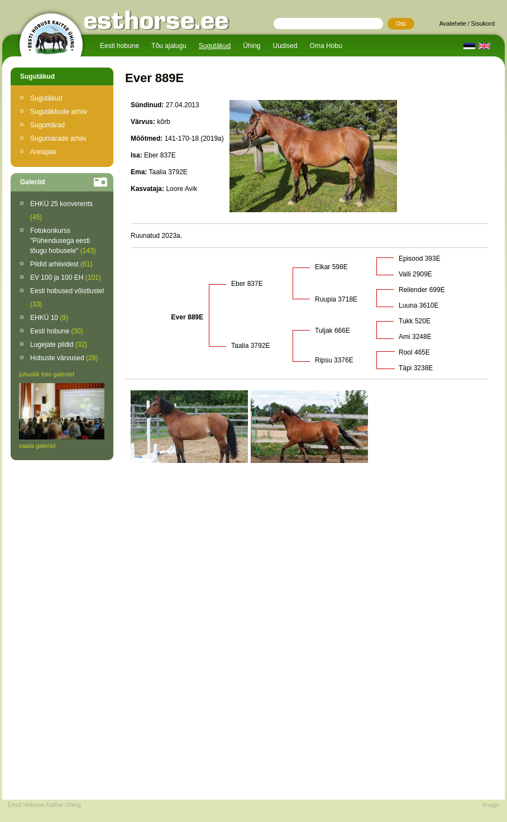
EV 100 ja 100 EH (65, 277)
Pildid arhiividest (61, 264)
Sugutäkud (215, 46)
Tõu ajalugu (168, 46)
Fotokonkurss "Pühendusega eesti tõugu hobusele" (63, 241)
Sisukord (483, 23)
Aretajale (43, 152)
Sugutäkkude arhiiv (58, 112)
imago (490, 804)
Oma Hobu (326, 46)
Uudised (285, 46)
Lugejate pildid (58, 344)
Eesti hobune (119, 46)
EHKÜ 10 (49, 318)
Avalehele (452, 23)
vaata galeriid (37, 445)
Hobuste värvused (64, 358)
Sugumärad (47, 125)
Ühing (251, 46)
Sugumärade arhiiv (58, 138)
